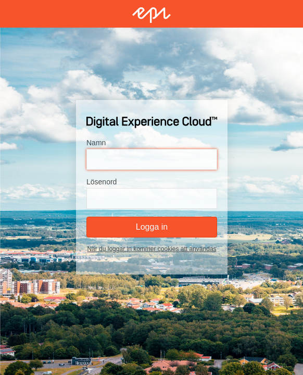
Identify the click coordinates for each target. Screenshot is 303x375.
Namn (96, 143)
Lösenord (101, 182)
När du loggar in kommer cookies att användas (151, 249)
